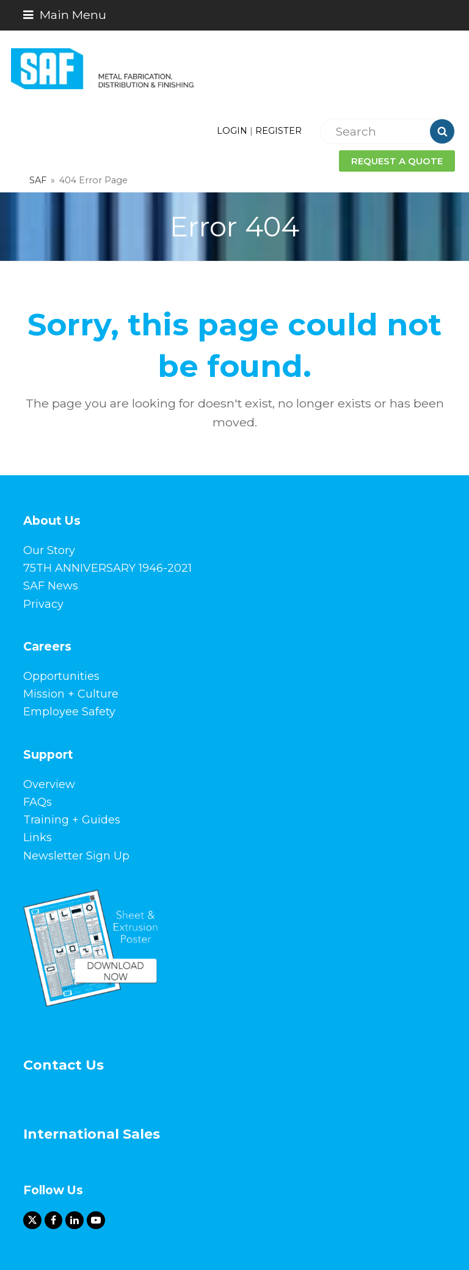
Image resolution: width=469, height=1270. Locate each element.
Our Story (49, 550)
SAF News (50, 586)
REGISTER (278, 130)
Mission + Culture (70, 694)
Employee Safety (69, 711)
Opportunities (61, 676)
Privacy (43, 604)
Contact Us (63, 1065)
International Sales (91, 1134)
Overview (49, 784)
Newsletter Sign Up (76, 856)
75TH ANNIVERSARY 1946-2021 (107, 568)
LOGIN (232, 130)
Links (37, 837)
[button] (64, 14)
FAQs (37, 802)
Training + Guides (71, 820)
